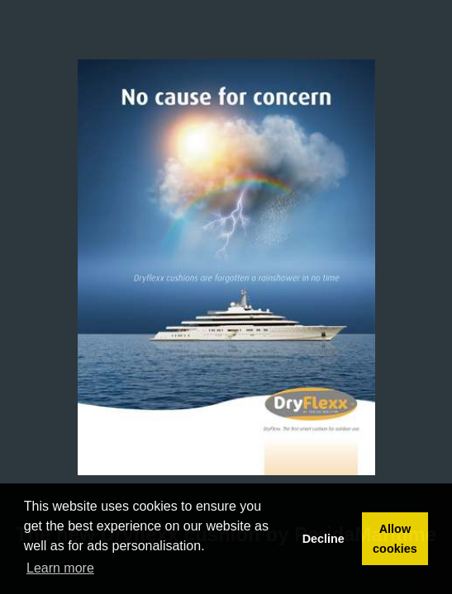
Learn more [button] (60, 568)
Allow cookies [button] (395, 538)
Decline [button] (323, 538)
